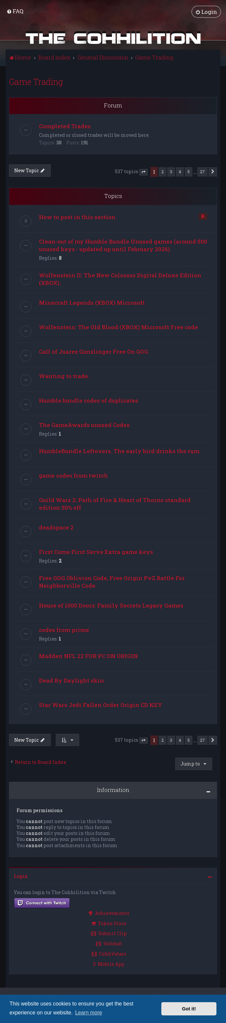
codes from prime (64, 629)
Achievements (108, 913)
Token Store (108, 923)
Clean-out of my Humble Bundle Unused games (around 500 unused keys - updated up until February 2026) (123, 245)
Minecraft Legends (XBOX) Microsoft (92, 302)
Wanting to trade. (64, 375)
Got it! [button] (189, 1008)
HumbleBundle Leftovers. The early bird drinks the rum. (120, 450)
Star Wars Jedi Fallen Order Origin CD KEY (100, 704)
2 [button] (162, 171)
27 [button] (202, 171)
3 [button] (171, 171)
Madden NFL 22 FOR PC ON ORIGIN (88, 655)
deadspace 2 (56, 527)
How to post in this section (77, 216)
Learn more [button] (88, 1012)
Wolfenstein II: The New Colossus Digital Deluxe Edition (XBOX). (120, 278)
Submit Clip (109, 933)
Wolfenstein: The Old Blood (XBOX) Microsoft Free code (118, 327)
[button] (143, 172)
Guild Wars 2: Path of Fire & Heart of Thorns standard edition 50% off (115, 503)
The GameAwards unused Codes (84, 424)
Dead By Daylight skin (71, 680)
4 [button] (179, 171)
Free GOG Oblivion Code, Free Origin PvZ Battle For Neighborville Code (112, 581)
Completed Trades (65, 126)
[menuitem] (15, 11)
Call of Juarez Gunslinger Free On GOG (93, 351)
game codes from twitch (73, 475)
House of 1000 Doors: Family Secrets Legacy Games (111, 605)
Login (21, 876)
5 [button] (188, 171)
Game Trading (36, 81)
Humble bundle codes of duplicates (88, 400)
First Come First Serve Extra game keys (96, 551)
